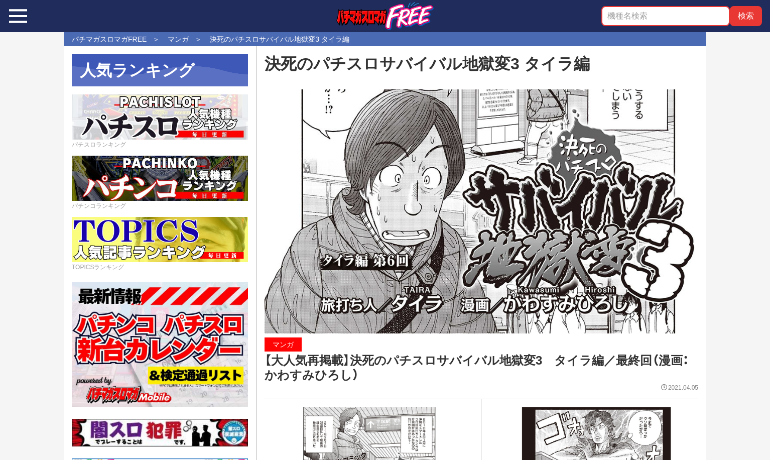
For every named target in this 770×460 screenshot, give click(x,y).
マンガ (283, 344)
